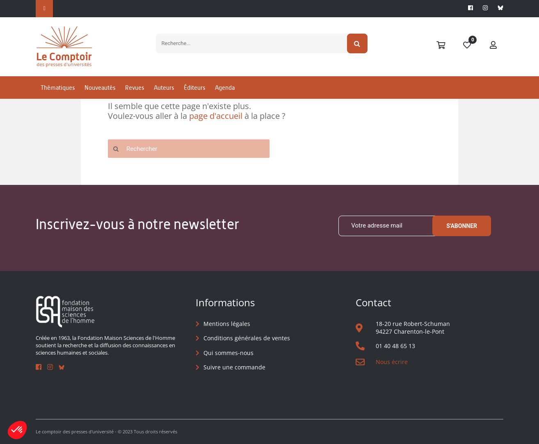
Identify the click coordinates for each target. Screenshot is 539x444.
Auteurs (164, 87)
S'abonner (461, 226)
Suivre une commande (234, 367)
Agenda (225, 87)
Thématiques (58, 87)
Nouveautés (100, 87)
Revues (134, 87)
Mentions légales (226, 324)
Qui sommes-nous (228, 353)
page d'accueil (215, 115)
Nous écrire (392, 362)
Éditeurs (194, 87)
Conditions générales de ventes (246, 338)
